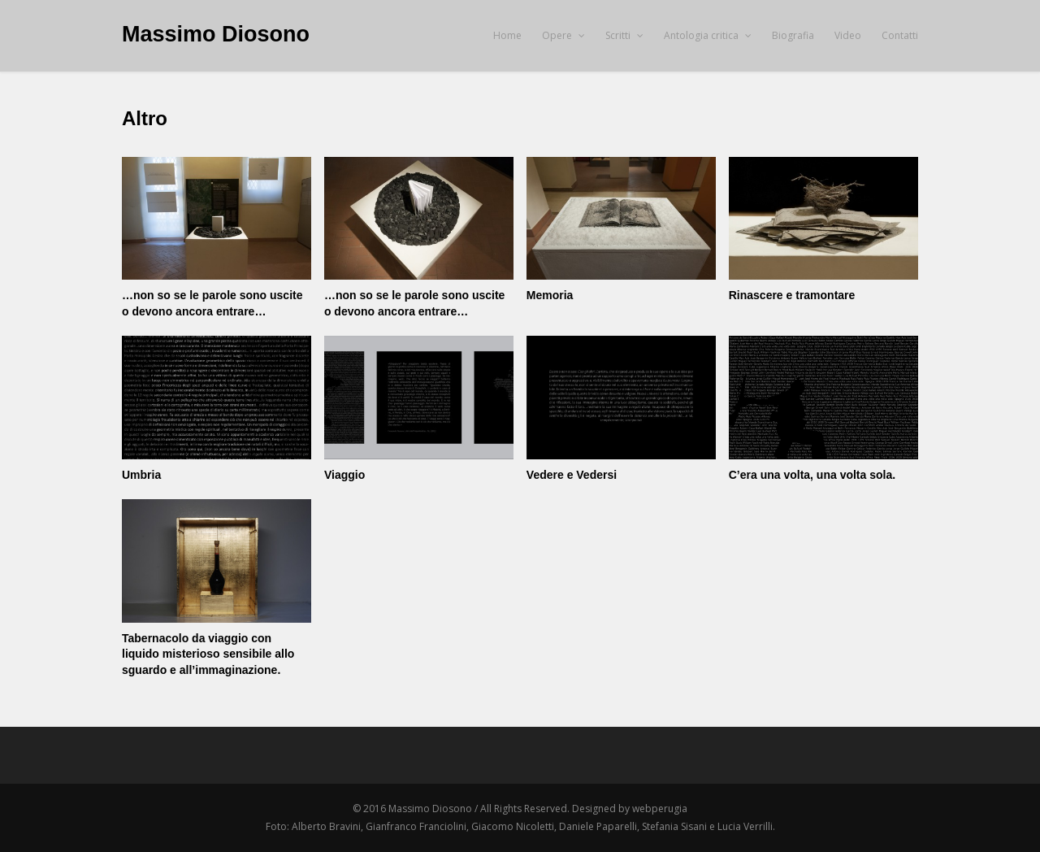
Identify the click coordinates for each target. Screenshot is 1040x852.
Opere (563, 35)
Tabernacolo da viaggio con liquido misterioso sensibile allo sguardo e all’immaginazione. (208, 654)
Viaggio (344, 474)
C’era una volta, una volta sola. (812, 474)
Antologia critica (708, 35)
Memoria (550, 295)
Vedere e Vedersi (571, 474)
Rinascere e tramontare (792, 295)
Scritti (624, 35)
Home (507, 35)
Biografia (793, 35)
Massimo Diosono (216, 34)
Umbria (141, 474)
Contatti (900, 35)
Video (847, 35)
